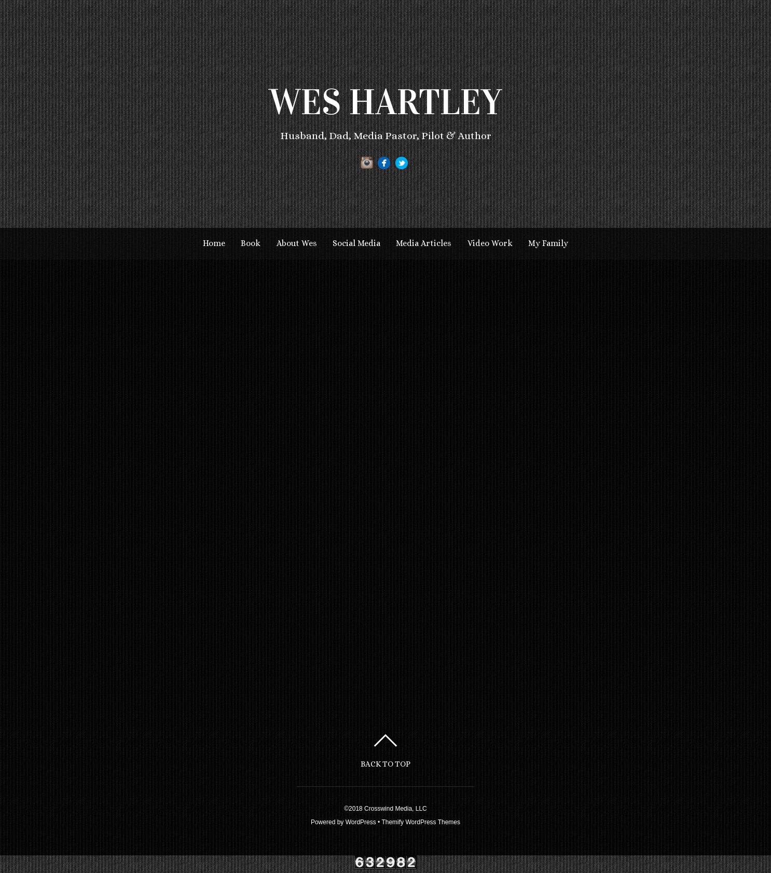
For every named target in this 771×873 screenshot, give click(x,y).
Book (250, 243)
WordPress (361, 822)
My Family (548, 243)
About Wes (297, 243)
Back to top (385, 763)
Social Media (356, 243)
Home (214, 243)
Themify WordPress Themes (420, 822)
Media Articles (423, 243)
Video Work (490, 243)
